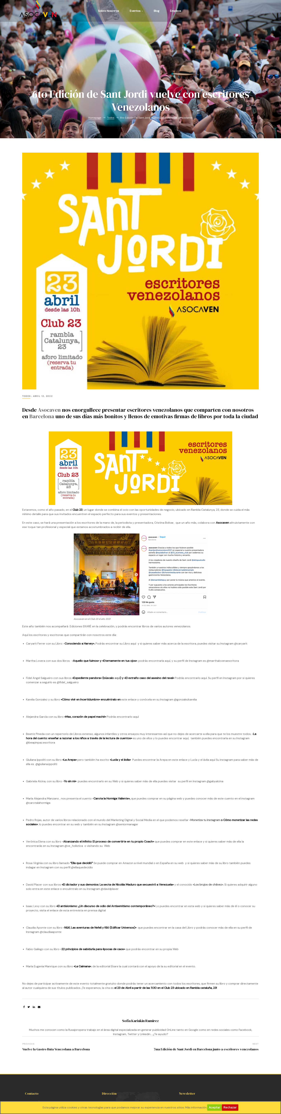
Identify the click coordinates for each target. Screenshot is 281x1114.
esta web (194, 863)
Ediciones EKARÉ (80, 583)
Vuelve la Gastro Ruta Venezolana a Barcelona (56, 1006)
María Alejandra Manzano (42, 755)
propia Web (170, 906)
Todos (26, 353)
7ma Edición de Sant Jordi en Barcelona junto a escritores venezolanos (206, 1006)
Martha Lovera (35, 618)
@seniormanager (127, 781)
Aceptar (214, 1107)
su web (75, 781)
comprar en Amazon (120, 820)
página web (174, 755)
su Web (113, 738)
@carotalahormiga (38, 760)
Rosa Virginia (34, 820)
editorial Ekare (108, 923)
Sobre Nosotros (108, 11)
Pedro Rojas (34, 777)
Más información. (196, 1107)
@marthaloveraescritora (223, 618)
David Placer (34, 842)
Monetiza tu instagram (205, 777)
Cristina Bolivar (164, 480)
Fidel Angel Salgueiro (39, 635)
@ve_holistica (74, 803)
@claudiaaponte (50, 889)
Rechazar (230, 1107)
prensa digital (97, 867)
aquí (133, 601)
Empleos (175, 11)
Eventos (136, 11)
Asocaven (49, 367)
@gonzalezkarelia (185, 657)
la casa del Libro (182, 885)
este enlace (129, 657)
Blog (156, 11)
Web (106, 803)
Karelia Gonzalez (36, 657)
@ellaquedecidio (82, 824)
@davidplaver (110, 846)
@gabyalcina (215, 738)
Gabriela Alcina (36, 738)
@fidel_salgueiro (68, 639)
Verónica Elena (35, 799)
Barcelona (41, 373)
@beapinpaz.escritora (40, 700)
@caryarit (240, 601)
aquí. (204, 635)
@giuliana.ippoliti (46, 721)
